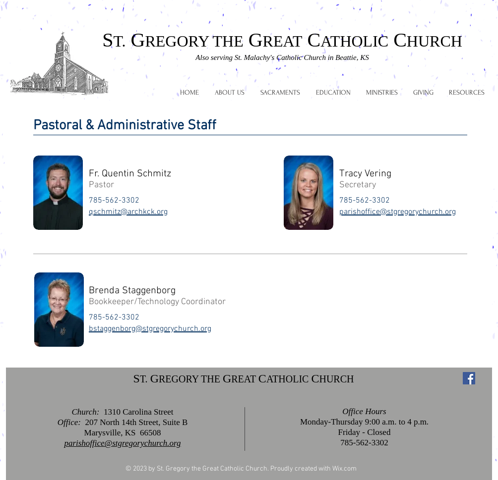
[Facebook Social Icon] (469, 378)
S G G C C (282, 40)
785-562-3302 (364, 442)
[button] (229, 92)
